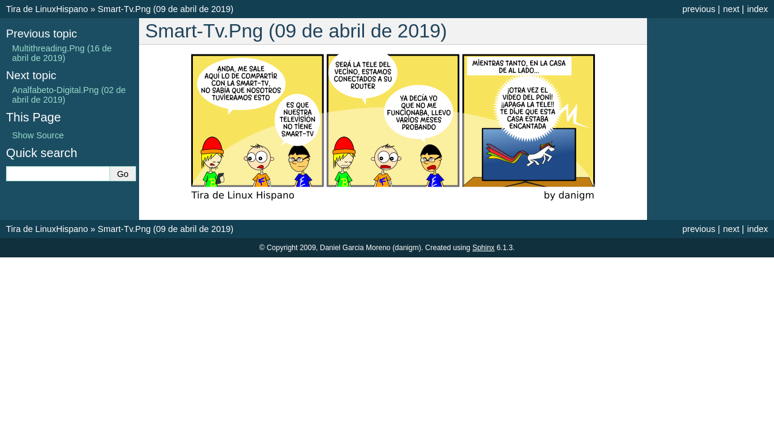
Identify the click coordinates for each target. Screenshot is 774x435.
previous (698, 9)
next (731, 9)
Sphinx (483, 247)
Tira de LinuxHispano (47, 9)
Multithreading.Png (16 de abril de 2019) (62, 53)
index (757, 9)
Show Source (38, 135)
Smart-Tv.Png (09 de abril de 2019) (165, 9)
